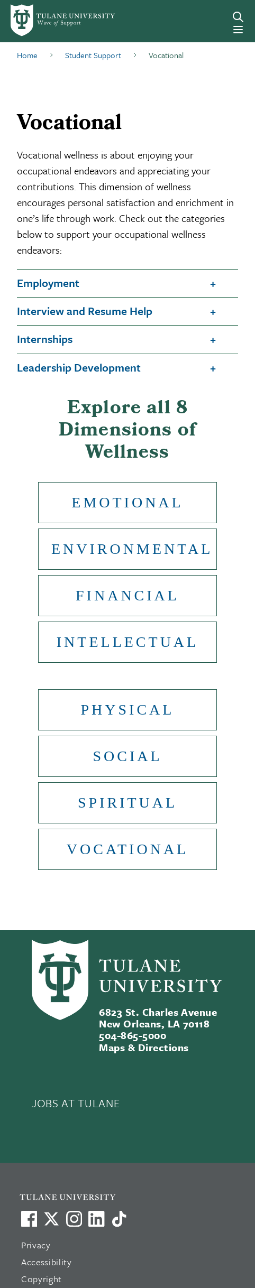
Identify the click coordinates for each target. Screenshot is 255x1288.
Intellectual (127, 642)
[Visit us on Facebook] (29, 1219)
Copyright (41, 1278)
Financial (127, 595)
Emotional (127, 502)
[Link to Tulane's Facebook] (74, 1219)
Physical (128, 709)
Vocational (127, 849)
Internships (44, 339)
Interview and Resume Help (84, 311)
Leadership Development (79, 367)
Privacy (36, 1245)
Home (27, 55)
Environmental (132, 549)
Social (127, 756)
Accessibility (46, 1261)
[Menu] (238, 29)
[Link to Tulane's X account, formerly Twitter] (51, 1219)
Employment (48, 283)
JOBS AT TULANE (76, 1103)
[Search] (238, 17)
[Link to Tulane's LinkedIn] (96, 1219)
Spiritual (127, 802)
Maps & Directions (143, 1047)
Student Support (93, 55)
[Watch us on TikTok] (119, 1219)
